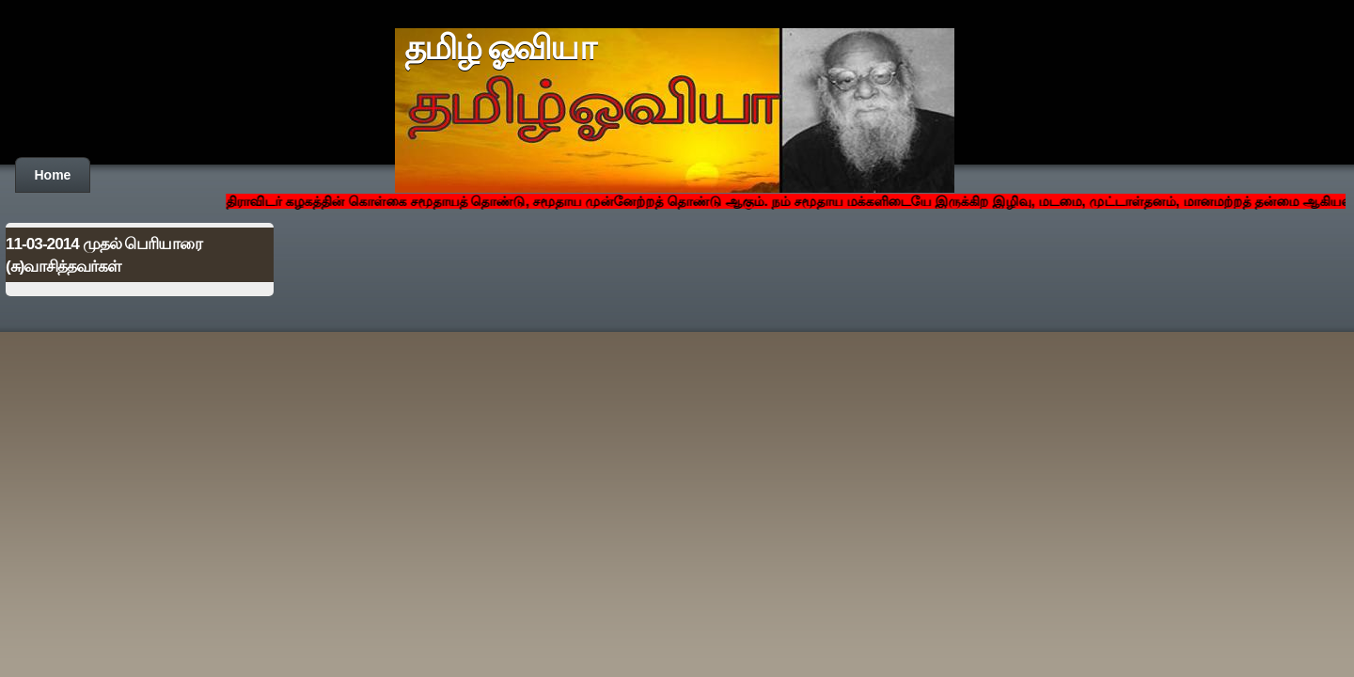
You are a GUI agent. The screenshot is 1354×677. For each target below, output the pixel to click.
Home (53, 174)
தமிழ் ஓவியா (499, 48)
